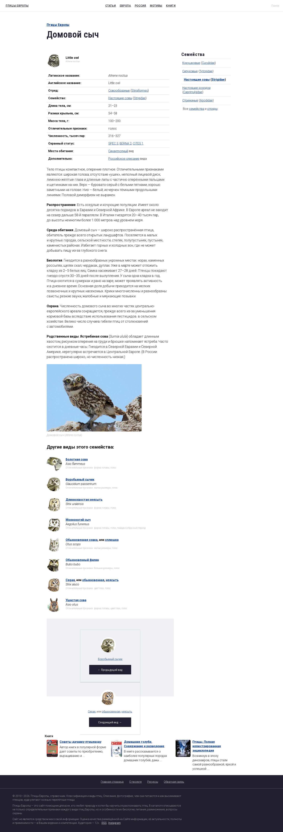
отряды (212, 109)
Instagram (114, 822)
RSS (104, 822)
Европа (125, 5)
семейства (196, 109)
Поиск (275, 5)
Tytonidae (206, 71)
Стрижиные (190, 100)
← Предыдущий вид (82, 670)
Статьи (110, 5)
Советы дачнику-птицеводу (80, 742)
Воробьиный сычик (80, 479)
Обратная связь (174, 781)
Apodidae (206, 100)
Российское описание (123, 158)
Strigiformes (140, 90)
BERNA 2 (126, 143)
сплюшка (112, 540)
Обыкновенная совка (82, 540)
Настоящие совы (120, 98)
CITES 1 (138, 143)
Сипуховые (190, 71)
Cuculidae (208, 63)
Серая (70, 580)
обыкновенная (93, 580)
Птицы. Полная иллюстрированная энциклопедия (206, 746)
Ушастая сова (76, 600)
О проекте (135, 781)
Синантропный (118, 151)
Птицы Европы (16, 5)
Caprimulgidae (192, 92)
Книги (171, 5)
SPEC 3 (113, 143)
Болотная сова (77, 459)
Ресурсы (152, 781)
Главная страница (112, 781)
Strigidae (140, 98)
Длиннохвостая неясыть (84, 499)
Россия (140, 5)
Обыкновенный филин (82, 560)
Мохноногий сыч (78, 520)
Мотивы (156, 5)
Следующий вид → (138, 670)
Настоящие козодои (196, 88)
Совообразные (119, 90)
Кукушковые (191, 63)
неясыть (112, 580)
